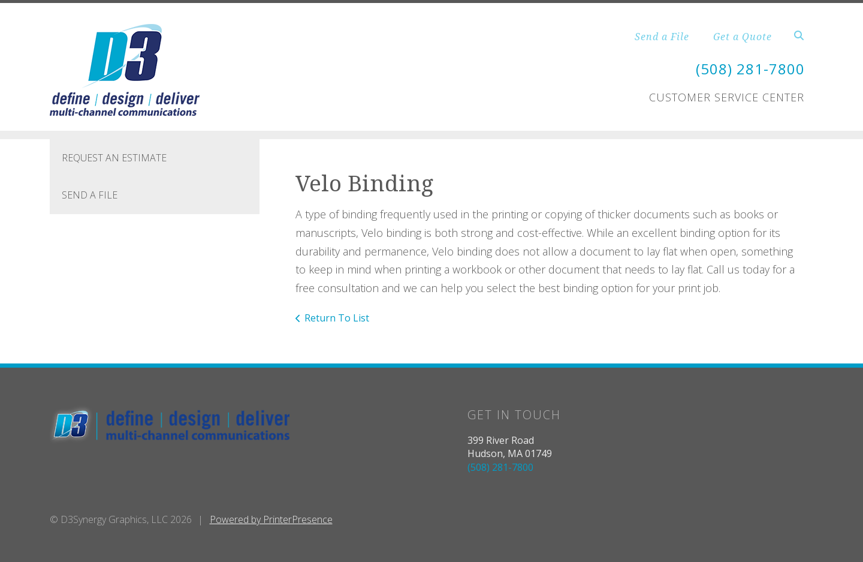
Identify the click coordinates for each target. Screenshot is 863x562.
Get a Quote (742, 36)
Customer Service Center (726, 97)
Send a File (662, 36)
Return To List (336, 317)
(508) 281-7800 (750, 69)
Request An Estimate (114, 157)
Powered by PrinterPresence (271, 519)
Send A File (89, 195)
